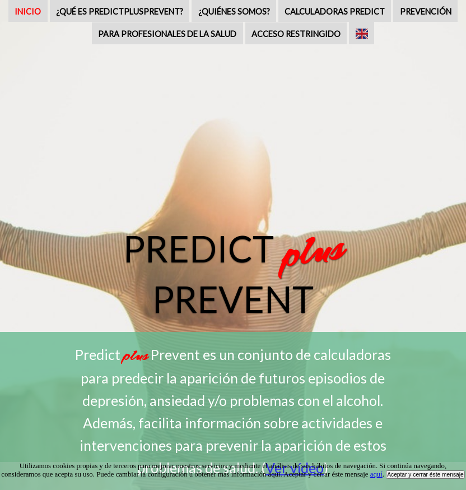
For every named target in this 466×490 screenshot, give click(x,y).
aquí (376, 474)
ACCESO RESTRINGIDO (296, 34)
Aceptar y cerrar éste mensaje (425, 474)
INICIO (28, 11)
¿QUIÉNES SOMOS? (234, 11)
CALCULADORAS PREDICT (335, 11)
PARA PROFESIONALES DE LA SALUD (167, 34)
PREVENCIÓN (425, 11)
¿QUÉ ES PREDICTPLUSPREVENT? (119, 11)
